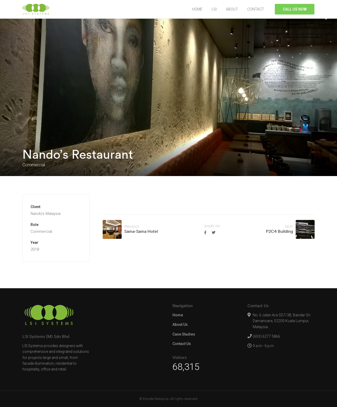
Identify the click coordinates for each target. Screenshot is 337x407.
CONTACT (255, 9)
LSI (214, 9)
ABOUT (232, 9)
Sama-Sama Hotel (141, 231)
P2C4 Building (279, 231)
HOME (197, 9)
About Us (180, 324)
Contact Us (181, 344)
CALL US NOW (295, 9)
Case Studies (183, 334)
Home (177, 315)
